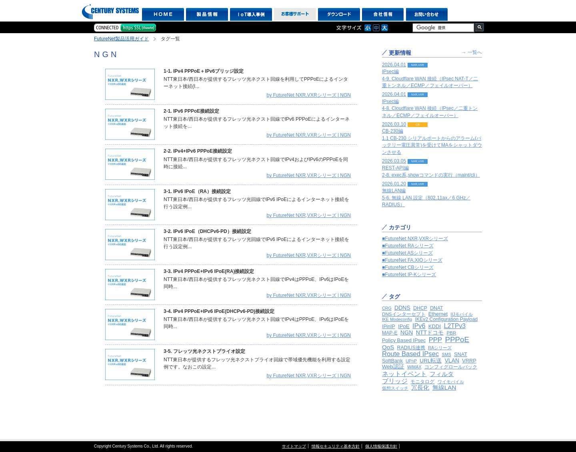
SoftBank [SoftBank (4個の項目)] (392, 361)
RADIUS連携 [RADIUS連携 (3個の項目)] (411, 347)
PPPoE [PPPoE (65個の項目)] (457, 339)
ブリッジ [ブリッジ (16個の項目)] (395, 381)
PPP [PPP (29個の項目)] (435, 340)
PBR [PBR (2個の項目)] (451, 332)
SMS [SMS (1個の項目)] (446, 354)
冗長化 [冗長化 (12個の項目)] (420, 387)
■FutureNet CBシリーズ (408, 267)
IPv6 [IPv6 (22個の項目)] (419, 325)
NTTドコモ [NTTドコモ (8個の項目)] (430, 332)
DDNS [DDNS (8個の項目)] (402, 308)
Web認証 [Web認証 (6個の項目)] (393, 367)
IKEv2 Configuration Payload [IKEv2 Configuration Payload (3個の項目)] (446, 319)
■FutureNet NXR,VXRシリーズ (415, 238)
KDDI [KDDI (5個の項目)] (434, 326)
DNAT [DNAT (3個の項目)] (436, 308)
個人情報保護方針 (381, 446)
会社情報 (383, 14)
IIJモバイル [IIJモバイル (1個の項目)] (461, 314)
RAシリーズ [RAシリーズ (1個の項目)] (440, 347)
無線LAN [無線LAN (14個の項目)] (444, 387)
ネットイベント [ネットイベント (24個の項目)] (404, 373)
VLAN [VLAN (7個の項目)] (452, 360)
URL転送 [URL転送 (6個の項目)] (431, 361)
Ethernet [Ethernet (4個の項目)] (438, 314)
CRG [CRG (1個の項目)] (387, 308)
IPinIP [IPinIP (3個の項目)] (388, 326)
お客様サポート (295, 14)
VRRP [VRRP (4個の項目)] (469, 361)
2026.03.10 (432, 138)
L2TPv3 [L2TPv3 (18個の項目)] (455, 326)
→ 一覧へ (472, 52)
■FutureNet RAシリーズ (408, 246)
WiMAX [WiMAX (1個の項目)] (414, 366)
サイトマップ (294, 446)
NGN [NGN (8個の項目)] (406, 332)
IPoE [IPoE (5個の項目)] (404, 326)
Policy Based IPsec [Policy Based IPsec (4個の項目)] (404, 340)
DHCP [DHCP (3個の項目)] (420, 308)
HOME (163, 14)
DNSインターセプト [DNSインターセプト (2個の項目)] (404, 314)
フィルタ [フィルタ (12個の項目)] (442, 373)
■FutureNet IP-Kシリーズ (409, 274)
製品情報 (207, 14)
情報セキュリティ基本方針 (336, 446)
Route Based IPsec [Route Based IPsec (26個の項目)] (410, 354)
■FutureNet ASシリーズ (407, 253)
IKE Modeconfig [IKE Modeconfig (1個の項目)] (397, 319)
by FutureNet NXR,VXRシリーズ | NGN (309, 95)
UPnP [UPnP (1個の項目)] (411, 360)
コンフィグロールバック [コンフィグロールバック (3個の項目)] (450, 367)
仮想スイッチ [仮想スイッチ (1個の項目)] (395, 388)
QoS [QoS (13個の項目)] (388, 347)
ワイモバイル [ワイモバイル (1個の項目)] (451, 381)
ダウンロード (339, 14)
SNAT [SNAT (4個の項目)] (460, 354)
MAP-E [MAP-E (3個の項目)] (390, 333)
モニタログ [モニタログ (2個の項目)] (422, 381)
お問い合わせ (427, 14)
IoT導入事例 (251, 14)
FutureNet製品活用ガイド (121, 39)
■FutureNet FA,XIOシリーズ (412, 260)
